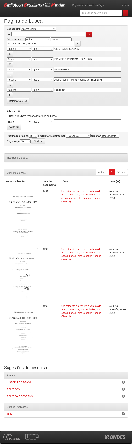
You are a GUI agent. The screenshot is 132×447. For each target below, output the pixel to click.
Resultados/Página (17, 135)
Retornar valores (18, 101)
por (9, 34)
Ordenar (96, 135)
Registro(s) (13, 141)
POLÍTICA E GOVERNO (20, 396)
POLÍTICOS (13, 389)
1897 (9, 414)
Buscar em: (13, 29)
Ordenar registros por (52, 135)
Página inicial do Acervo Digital (88, 5)
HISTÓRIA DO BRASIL (19, 382)
